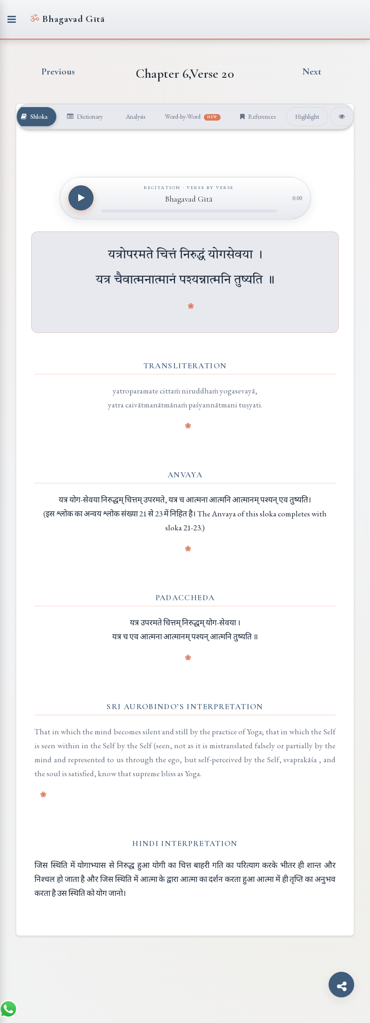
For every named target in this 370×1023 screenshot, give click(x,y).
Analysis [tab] (134, 116)
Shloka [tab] (34, 116)
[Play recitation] (81, 197)
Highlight (307, 116)
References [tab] (258, 116)
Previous (58, 71)
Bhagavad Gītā (67, 19)
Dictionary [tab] (85, 116)
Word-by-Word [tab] (193, 116)
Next (312, 71)
